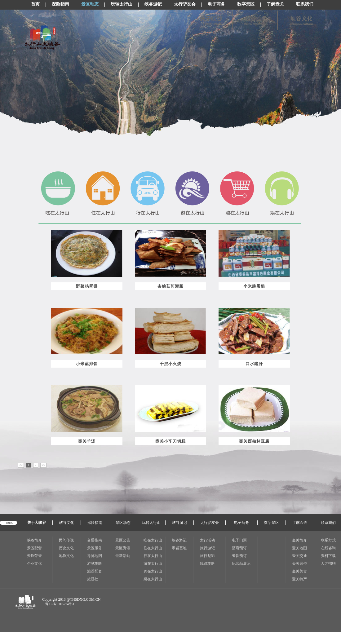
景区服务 (94, 548)
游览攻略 (94, 563)
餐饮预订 (239, 556)
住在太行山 (153, 548)
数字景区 (246, 4)
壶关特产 (299, 579)
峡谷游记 (153, 4)
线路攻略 (207, 563)
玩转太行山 (121, 4)
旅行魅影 (207, 556)
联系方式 (328, 540)
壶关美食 (299, 571)
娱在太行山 (153, 579)
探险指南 (60, 4)
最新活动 (122, 556)
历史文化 (66, 548)
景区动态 (90, 4)
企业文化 (34, 563)
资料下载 (328, 556)
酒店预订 (239, 548)
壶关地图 (299, 548)
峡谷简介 (34, 540)
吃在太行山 (153, 540)
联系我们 (304, 4)
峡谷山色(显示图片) (254, 20)
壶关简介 (299, 540)
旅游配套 (94, 571)
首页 (35, 4)
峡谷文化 (66, 522)
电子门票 (239, 540)
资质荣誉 (34, 556)
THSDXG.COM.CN (85, 599)
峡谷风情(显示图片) (299, 20)
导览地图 (94, 556)
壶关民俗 (299, 563)
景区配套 (34, 548)
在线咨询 (328, 548)
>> (43, 465)
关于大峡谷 (36, 522)
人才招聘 (328, 563)
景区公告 (122, 540)
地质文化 (66, 556)
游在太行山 (153, 563)
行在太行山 (153, 556)
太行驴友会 (185, 4)
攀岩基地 (179, 548)
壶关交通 (299, 556)
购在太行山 (153, 571)
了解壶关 (275, 4)
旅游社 (92, 579)
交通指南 (94, 540)
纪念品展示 (241, 563)
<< (20, 465)
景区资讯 (122, 548)
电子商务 (216, 4)
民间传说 (66, 540)
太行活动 (207, 540)
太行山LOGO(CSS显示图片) (42, 37)
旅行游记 (207, 548)
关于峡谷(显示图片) (209, 20)
